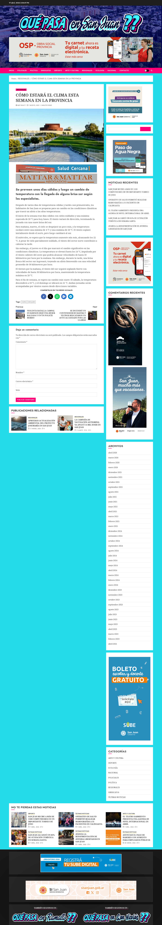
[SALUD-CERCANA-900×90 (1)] (56, 172)
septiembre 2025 (115, 487)
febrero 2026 (113, 462)
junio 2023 (112, 619)
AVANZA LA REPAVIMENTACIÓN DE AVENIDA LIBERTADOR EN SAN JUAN (87, 838)
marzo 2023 (113, 634)
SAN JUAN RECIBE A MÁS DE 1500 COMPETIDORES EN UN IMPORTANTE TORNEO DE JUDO (128, 192)
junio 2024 (112, 560)
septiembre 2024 (115, 546)
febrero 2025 (113, 521)
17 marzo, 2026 (35, 429)
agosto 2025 (113, 492)
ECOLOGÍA (100, 70)
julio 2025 (112, 497)
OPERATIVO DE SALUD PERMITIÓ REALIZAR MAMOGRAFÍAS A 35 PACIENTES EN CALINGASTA (127, 203)
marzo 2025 (113, 516)
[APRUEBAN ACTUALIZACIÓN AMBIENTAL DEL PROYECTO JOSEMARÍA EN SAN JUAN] (19, 423)
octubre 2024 (114, 541)
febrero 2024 (113, 580)
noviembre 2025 (115, 477)
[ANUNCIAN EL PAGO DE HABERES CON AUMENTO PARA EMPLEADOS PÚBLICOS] (113, 837)
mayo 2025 (113, 506)
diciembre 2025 (115, 472)
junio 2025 (112, 501)
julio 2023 (112, 614)
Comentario (21, 342)
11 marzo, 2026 (81, 430)
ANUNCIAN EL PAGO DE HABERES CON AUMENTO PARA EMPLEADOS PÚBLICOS (136, 837)
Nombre (20, 372)
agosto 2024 (113, 550)
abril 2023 (112, 629)
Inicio (11, 70)
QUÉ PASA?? (22, 105)
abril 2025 (112, 511)
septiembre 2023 (115, 604)
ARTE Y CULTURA (72, 70)
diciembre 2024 (115, 531)
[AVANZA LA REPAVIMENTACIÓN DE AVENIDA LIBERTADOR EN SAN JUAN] (66, 837)
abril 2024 (112, 570)
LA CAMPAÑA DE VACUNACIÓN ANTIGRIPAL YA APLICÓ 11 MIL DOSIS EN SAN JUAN (88, 423)
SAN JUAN (31, 302)
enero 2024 (113, 585)
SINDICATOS (46, 70)
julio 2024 (112, 555)
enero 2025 (113, 526)
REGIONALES (87, 70)
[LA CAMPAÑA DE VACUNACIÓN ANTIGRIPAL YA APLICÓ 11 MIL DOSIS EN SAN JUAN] (65, 423)
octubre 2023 (114, 599)
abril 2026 (112, 452)
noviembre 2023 (115, 595)
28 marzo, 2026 (130, 843)
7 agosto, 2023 (34, 105)
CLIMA (24, 302)
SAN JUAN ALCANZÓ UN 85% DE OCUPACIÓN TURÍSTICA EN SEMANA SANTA (41, 837)
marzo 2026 (113, 457)
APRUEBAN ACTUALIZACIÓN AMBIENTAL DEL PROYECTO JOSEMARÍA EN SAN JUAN (41, 423)
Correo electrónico (24, 381)
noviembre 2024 (115, 536)
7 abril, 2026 (34, 827)
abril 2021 (112, 644)
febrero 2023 (113, 639)
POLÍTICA (34, 70)
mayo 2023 (113, 624)
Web (18, 390)
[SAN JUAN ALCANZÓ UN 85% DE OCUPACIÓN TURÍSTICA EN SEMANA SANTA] (19, 837)
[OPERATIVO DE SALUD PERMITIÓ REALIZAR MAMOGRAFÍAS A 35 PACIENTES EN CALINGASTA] (66, 819)
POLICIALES (22, 70)
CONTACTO (124, 70)
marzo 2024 (113, 575)
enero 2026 (113, 467)
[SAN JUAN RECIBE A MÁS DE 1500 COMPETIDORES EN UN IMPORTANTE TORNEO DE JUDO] (19, 819)
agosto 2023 (113, 609)
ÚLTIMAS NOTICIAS (117, 797)
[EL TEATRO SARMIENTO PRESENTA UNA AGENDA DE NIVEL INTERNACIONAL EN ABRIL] (113, 819)
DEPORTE (58, 70)
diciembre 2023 (115, 590)
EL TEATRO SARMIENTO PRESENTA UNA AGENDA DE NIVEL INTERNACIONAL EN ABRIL (136, 820)
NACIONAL (112, 70)
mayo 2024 (113, 565)
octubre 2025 (114, 482)
